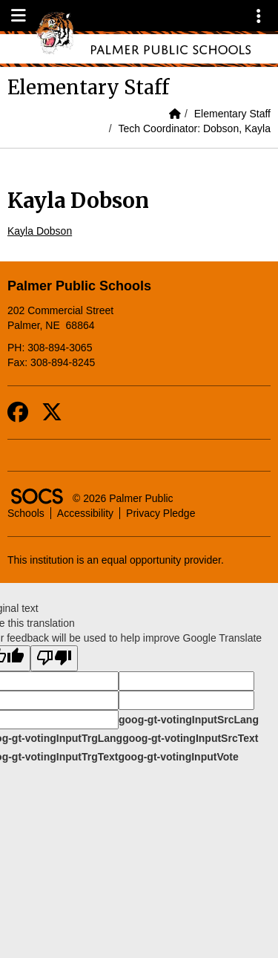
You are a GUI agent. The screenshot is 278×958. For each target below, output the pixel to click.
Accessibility (85, 513)
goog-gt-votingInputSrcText (190, 738)
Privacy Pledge (160, 513)
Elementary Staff (232, 114)
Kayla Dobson (39, 231)
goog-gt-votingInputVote (178, 757)
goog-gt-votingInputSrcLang (189, 720)
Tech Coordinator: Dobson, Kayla (195, 128)
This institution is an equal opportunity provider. (115, 560)
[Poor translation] (54, 658)
